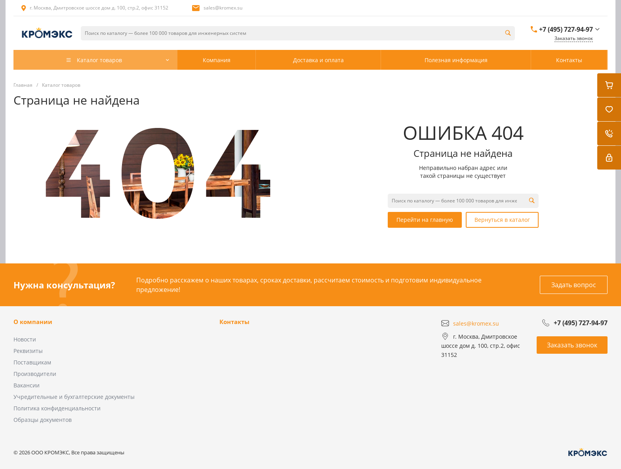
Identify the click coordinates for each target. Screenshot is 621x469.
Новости (24, 339)
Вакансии (26, 385)
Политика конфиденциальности (57, 408)
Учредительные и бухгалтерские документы (74, 396)
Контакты (234, 322)
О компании (32, 322)
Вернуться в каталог (502, 219)
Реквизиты (28, 351)
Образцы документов (42, 419)
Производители (34, 373)
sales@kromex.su (223, 7)
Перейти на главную (424, 219)
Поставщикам (32, 362)
